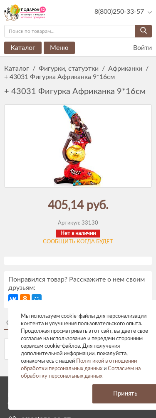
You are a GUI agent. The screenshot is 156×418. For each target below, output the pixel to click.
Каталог (22, 48)
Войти (137, 48)
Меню (59, 48)
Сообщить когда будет (78, 242)
